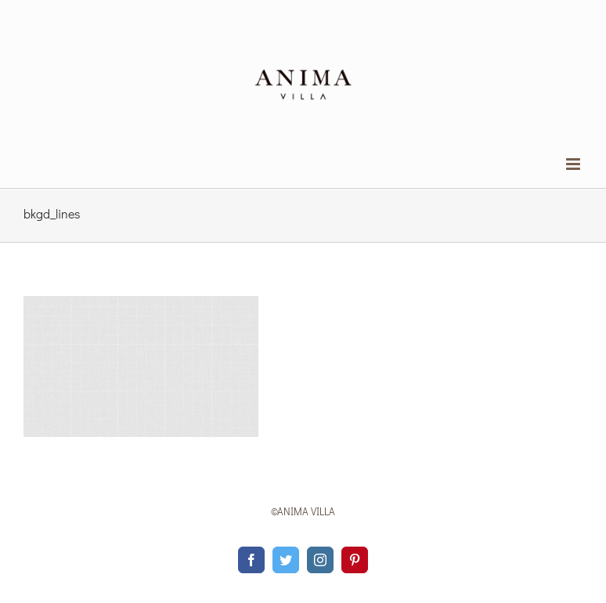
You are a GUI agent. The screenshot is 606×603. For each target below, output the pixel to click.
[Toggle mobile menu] (574, 164)
